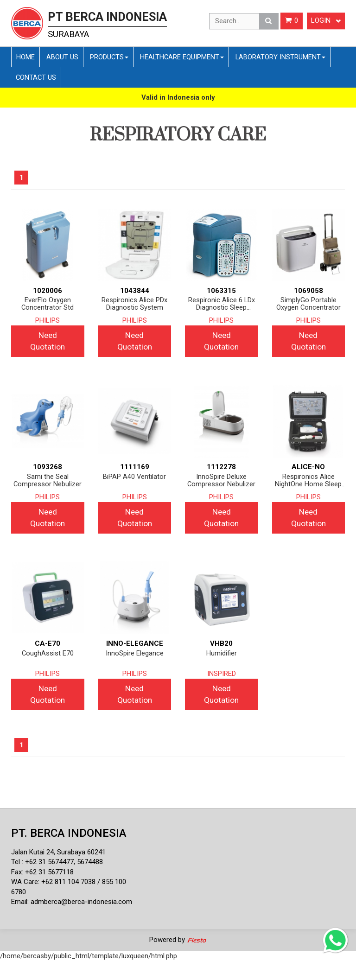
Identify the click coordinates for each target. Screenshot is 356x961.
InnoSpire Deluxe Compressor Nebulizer (221, 480)
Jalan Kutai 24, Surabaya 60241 (58, 852)
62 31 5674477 (51, 862)
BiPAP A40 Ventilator (134, 477)
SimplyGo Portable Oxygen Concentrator (308, 304)
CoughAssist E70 (48, 653)
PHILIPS (47, 320)
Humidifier (221, 653)
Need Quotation (47, 341)
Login (326, 21)
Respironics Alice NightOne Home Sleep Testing (308, 480)
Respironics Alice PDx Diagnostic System (134, 304)
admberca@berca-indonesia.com (81, 901)
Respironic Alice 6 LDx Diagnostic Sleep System (221, 304)
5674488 (90, 862)
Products (109, 57)
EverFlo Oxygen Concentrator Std (47, 304)
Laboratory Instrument (280, 57)
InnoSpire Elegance (135, 653)
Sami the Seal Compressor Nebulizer (47, 480)
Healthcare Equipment (182, 57)
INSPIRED (221, 673)
